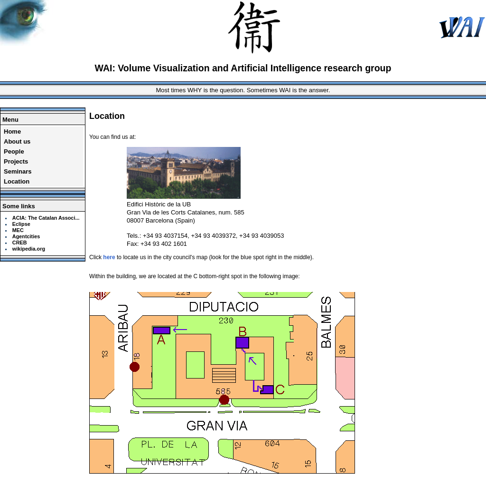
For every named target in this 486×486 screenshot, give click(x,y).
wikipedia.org (28, 249)
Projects (16, 161)
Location (16, 181)
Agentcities (26, 236)
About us (17, 141)
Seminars (18, 171)
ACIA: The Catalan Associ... (46, 218)
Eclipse (21, 224)
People (14, 151)
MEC (18, 230)
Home (12, 131)
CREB (19, 242)
